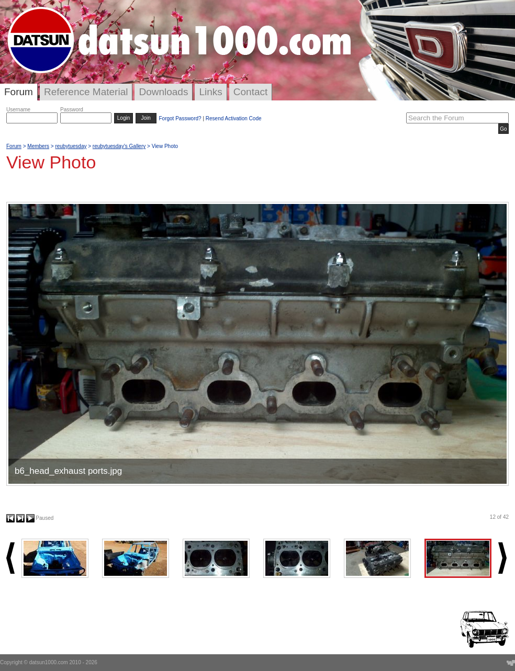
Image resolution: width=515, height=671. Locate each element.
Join (146, 118)
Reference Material (86, 91)
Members (38, 146)
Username (18, 109)
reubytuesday (70, 146)
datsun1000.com (48, 662)
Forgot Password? (180, 118)
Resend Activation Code (234, 118)
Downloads (163, 91)
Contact (250, 91)
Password (71, 109)
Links (210, 91)
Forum (18, 91)
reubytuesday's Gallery (119, 146)
